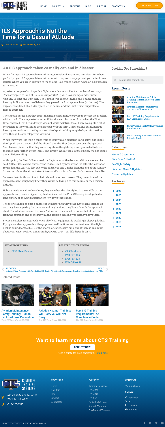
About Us (75, 6)
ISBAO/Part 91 (73, 84)
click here (102, 352)
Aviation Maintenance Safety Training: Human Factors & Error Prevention (18, 314)
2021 (118, 213)
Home (43, 6)
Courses (58, 6)
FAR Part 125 (72, 80)
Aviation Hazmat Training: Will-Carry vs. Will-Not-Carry (55, 314)
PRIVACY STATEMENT (12, 423)
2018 (118, 226)
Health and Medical (123, 159)
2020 (118, 217)
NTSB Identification (22, 73)
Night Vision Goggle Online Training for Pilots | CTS (145, 127)
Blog (88, 6)
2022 (118, 208)
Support (101, 6)
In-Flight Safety (121, 164)
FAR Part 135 (72, 76)
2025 (118, 195)
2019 (118, 222)
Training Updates (122, 174)
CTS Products (73, 73)
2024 (118, 199)
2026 (118, 190)
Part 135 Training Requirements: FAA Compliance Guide (87, 314)
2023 (118, 204)
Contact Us (118, 6)
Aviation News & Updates (127, 169)
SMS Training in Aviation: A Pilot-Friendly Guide (144, 136)
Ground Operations (123, 154)
